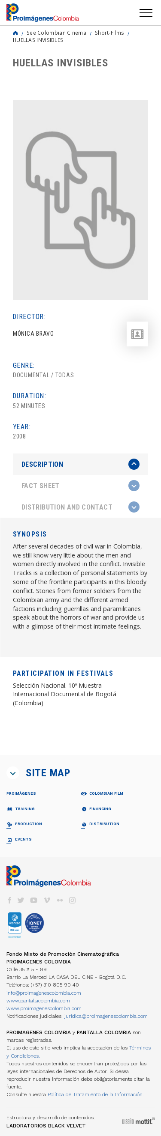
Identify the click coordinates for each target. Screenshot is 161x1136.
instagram (72, 900)
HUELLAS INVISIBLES (38, 39)
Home (15, 33)
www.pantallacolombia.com (38, 1001)
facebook (9, 900)
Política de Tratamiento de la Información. (96, 1094)
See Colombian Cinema (56, 32)
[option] (80, 200)
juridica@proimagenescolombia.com (106, 1016)
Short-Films (109, 32)
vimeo (47, 900)
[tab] (80, 464)
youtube (34, 900)
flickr (59, 900)
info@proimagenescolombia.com (43, 993)
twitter (21, 900)
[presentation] (80, 464)
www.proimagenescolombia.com (44, 1008)
